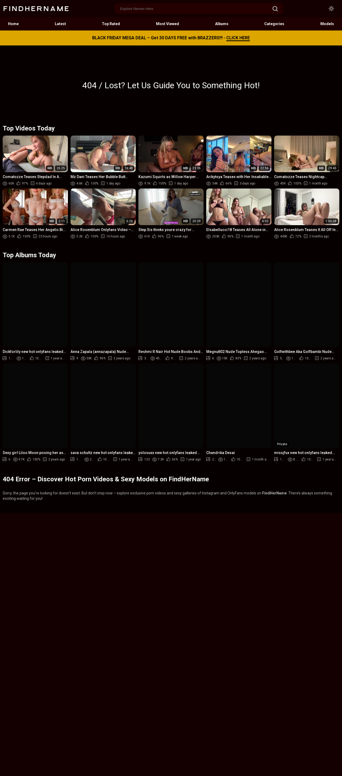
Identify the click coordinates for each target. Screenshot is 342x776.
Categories (274, 24)
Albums (221, 24)
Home (13, 24)
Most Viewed (167, 24)
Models (327, 24)
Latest (60, 24)
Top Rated (111, 24)
